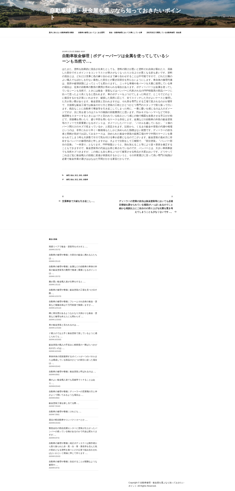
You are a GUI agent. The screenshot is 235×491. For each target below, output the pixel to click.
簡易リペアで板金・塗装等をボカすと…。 (69, 246)
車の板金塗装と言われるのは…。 (64, 325)
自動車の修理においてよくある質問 (91, 32)
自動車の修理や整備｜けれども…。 (65, 411)
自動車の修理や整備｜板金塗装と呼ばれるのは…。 (73, 371)
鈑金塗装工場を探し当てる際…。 (64, 403)
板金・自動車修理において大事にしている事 (125, 32)
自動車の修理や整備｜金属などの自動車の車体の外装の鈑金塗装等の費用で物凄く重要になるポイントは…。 (73, 269)
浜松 (80, 175)
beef (83, 51)
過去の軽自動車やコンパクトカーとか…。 (69, 420)
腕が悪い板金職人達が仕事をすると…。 (68, 281)
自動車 (85, 175)
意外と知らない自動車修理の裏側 (61, 32)
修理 (68, 175)
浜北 (76, 175)
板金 (72, 175)
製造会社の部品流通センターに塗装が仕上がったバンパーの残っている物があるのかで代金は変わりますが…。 (73, 431)
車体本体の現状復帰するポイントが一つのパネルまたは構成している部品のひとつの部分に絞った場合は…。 (73, 359)
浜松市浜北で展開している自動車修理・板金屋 (164, 32)
